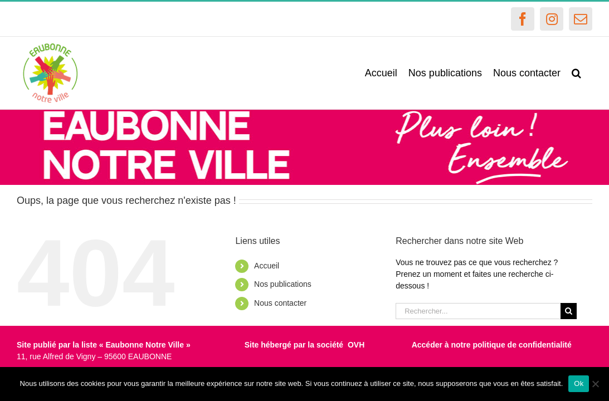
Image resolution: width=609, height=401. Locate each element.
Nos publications (282, 284)
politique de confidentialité (521, 344)
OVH (356, 344)
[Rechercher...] (478, 311)
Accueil (266, 265)
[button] (587, 73)
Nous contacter (280, 303)
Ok (578, 383)
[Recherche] (569, 311)
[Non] (595, 383)
